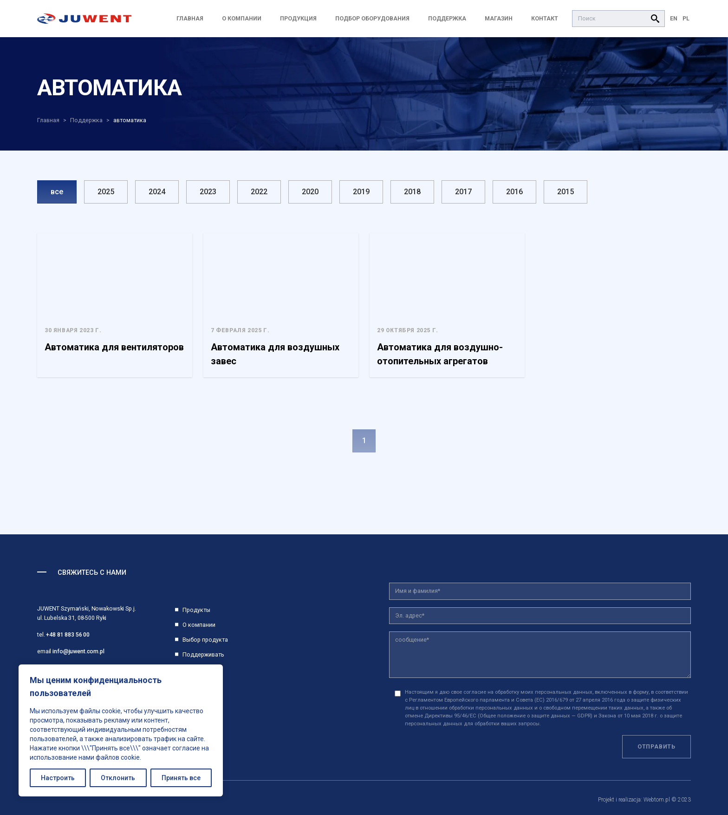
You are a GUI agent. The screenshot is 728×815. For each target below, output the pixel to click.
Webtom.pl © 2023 (667, 799)
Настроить (58, 778)
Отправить (656, 746)
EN (673, 18)
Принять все (181, 778)
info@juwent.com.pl (78, 651)
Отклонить (118, 778)
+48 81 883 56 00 (68, 634)
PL (685, 18)
